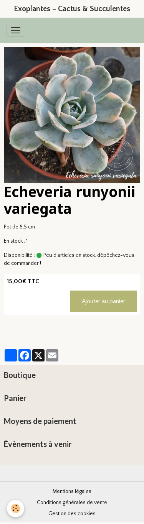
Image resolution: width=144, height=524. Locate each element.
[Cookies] (15, 508)
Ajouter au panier (103, 301)
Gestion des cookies (72, 514)
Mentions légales (72, 491)
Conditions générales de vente (72, 502)
